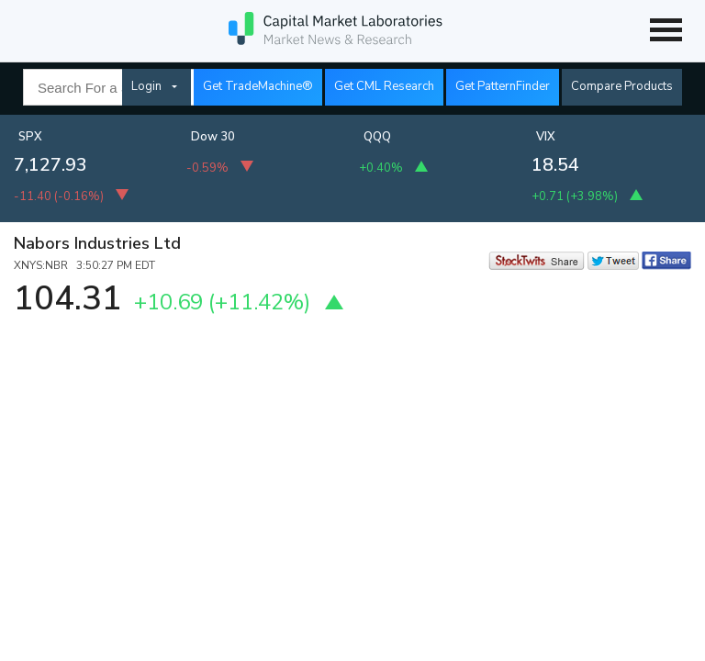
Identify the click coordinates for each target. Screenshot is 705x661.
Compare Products (622, 86)
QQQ (377, 137)
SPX (30, 137)
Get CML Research (384, 86)
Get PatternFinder (502, 86)
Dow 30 (213, 137)
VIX (545, 137)
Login (146, 86)
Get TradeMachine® (258, 86)
